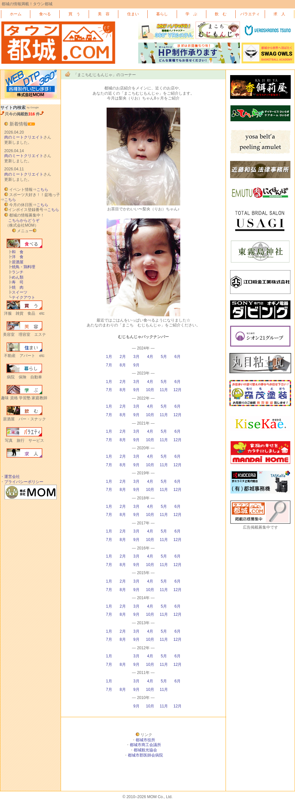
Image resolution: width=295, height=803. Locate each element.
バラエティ (250, 14)
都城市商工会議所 (145, 745)
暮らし (162, 14)
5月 (164, 356)
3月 (136, 356)
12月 (177, 390)
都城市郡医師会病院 (145, 755)
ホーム (16, 14)
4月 (150, 356)
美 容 (104, 14)
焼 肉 (15, 287)
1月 (109, 356)
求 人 (279, 14)
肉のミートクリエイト (23, 137)
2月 (123, 356)
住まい (133, 14)
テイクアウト (21, 297)
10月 (150, 390)
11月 (164, 390)
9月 (136, 365)
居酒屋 (15, 262)
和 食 (15, 252)
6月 (177, 356)
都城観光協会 (145, 750)
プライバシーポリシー (23, 482)
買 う (74, 14)
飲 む (221, 14)
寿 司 (15, 282)
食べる (45, 14)
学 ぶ (191, 14)
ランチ (15, 272)
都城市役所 (145, 740)
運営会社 (12, 476)
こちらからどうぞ (23, 220)
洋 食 (15, 257)
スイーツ (17, 292)
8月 (123, 365)
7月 (109, 365)
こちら (42, 189)
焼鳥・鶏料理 (21, 267)
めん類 (15, 277)
